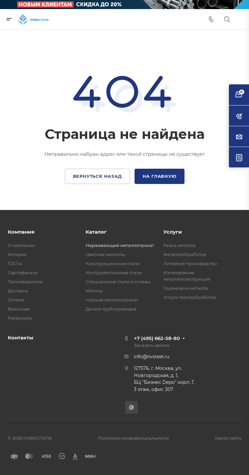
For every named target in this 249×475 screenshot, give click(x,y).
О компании (21, 245)
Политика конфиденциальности (133, 438)
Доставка (18, 290)
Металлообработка (184, 254)
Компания (21, 232)
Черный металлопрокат (112, 299)
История (17, 254)
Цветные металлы (105, 254)
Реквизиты (20, 318)
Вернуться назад (97, 176)
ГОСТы (15, 263)
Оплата (16, 299)
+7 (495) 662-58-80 (157, 338)
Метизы (94, 290)
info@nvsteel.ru (151, 356)
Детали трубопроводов (111, 308)
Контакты (20, 338)
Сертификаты (23, 272)
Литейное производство (190, 263)
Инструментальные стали (114, 272)
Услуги (172, 232)
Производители (25, 281)
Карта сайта (228, 438)
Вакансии (19, 308)
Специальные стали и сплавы (118, 281)
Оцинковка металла (185, 288)
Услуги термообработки (189, 297)
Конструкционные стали (112, 263)
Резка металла (179, 245)
